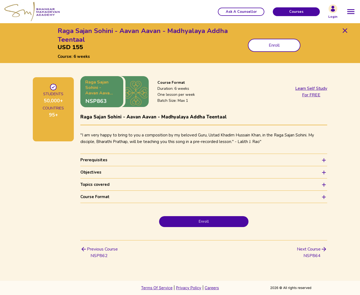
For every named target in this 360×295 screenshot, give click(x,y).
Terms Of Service (156, 287)
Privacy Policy (188, 287)
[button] (241, 12)
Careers (212, 287)
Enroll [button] (274, 45)
